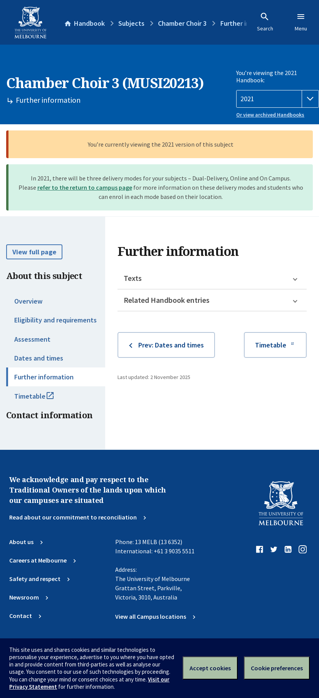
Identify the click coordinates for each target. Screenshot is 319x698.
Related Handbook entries (167, 300)
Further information (44, 376)
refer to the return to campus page (84, 187)
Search (265, 22)
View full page (34, 251)
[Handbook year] (278, 98)
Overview (28, 301)
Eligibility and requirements (55, 320)
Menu (301, 22)
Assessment (32, 339)
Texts (133, 278)
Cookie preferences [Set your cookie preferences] (277, 668)
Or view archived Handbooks (270, 114)
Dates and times (38, 358)
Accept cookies (210, 668)
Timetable (42, 399)
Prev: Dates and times (171, 345)
